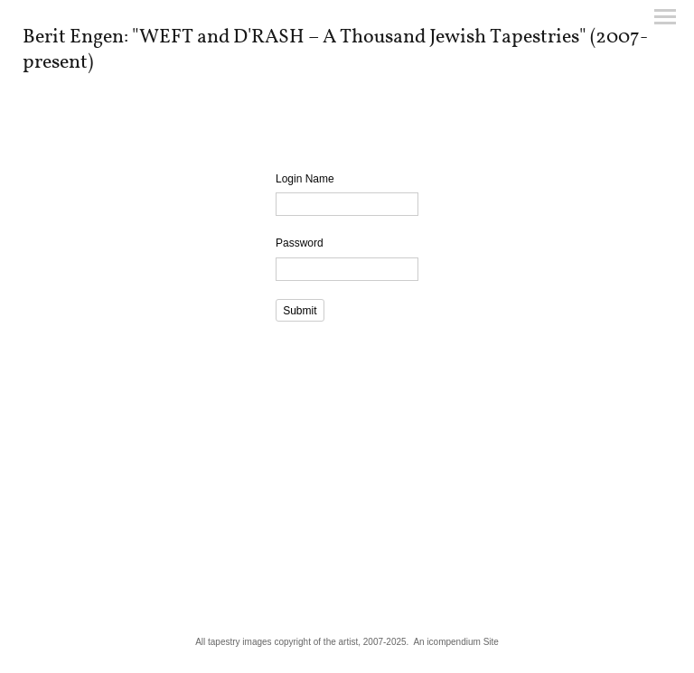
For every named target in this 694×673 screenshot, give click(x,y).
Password (300, 243)
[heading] (347, 64)
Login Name (305, 179)
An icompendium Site (456, 642)
